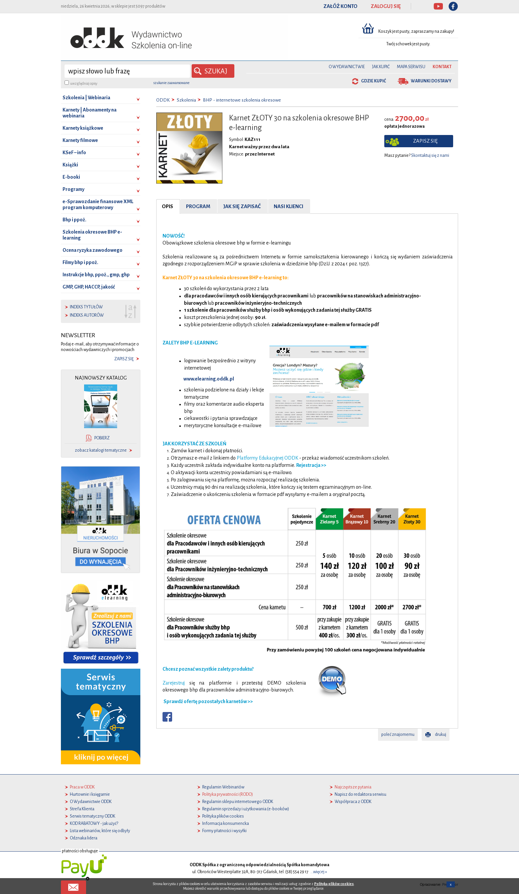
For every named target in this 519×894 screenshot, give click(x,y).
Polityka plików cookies (223, 816)
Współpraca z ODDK (353, 801)
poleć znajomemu (397, 734)
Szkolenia (186, 100)
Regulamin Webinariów (223, 787)
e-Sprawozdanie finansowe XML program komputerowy (98, 204)
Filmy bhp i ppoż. (80, 262)
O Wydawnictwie (347, 67)
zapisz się (124, 359)
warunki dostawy (431, 81)
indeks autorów (87, 315)
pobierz (102, 438)
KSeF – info (74, 152)
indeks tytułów (86, 307)
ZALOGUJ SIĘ (386, 6)
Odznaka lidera (83, 838)
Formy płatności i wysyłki (224, 830)
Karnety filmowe (80, 140)
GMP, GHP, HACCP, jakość (89, 287)
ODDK (163, 100)
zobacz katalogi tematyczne (101, 450)
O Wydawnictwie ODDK (91, 801)
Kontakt (442, 67)
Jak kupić (381, 67)
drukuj (440, 734)
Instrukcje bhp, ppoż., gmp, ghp (96, 274)
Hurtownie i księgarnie (90, 794)
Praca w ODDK (82, 787)
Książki (70, 164)
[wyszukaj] (127, 71)
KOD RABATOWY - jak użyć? (94, 823)
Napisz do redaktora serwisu (360, 794)
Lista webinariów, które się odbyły (100, 830)
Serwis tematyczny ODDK (92, 816)
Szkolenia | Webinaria (86, 97)
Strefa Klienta (82, 809)
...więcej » (318, 872)
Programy (73, 189)
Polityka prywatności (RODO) (227, 794)
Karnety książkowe (83, 128)
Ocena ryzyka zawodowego (92, 250)
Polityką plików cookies (334, 884)
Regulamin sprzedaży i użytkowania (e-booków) (245, 809)
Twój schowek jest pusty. (408, 44)
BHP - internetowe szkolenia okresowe (242, 100)
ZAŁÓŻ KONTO (340, 6)
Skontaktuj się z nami (430, 155)
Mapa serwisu (411, 67)
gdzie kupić (373, 81)
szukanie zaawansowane (171, 83)
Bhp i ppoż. (74, 219)
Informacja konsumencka (225, 823)
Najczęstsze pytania (353, 787)
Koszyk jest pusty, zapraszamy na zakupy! (416, 31)
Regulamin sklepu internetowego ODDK (237, 801)
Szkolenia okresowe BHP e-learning (92, 235)
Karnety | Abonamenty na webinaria (90, 112)
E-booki (71, 177)
